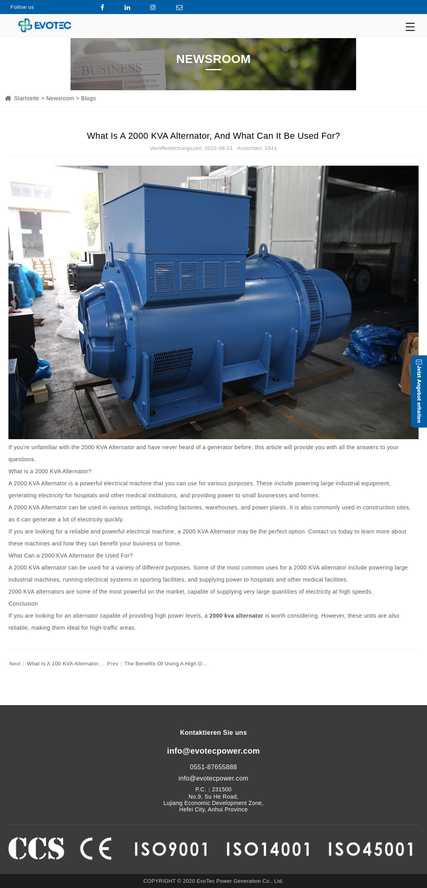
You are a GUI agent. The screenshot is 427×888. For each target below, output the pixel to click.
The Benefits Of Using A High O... (156, 664)
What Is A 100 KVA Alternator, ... (57, 664)
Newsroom (60, 98)
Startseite (26, 98)
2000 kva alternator (236, 615)
